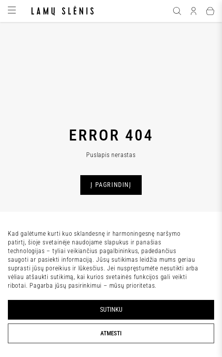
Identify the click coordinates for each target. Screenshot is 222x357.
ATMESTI (111, 333)
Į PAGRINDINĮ (111, 185)
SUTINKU (111, 309)
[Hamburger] (12, 11)
